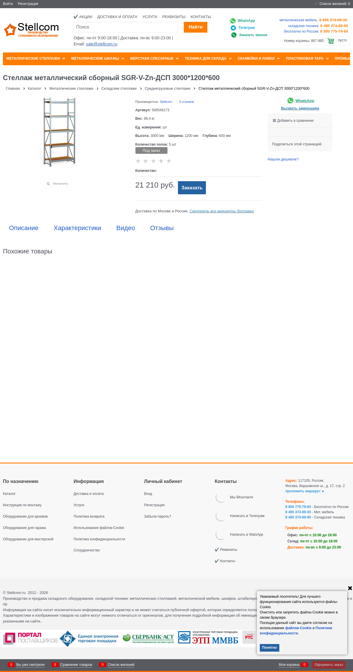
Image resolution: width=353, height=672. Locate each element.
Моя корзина (289, 664)
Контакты (200, 17)
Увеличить (60, 183)
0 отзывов (186, 101)
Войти (8, 4)
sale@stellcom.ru (101, 44)
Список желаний (121, 664)
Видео (125, 228)
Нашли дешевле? (283, 159)
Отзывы (162, 228)
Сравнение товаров (76, 664)
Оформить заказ (329, 665)
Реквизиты (174, 17)
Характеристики (77, 228)
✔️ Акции (82, 17)
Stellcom (166, 101)
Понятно (269, 647)
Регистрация (28, 4)
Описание (23, 228)
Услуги (149, 17)
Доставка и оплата (117, 17)
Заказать (192, 188)
